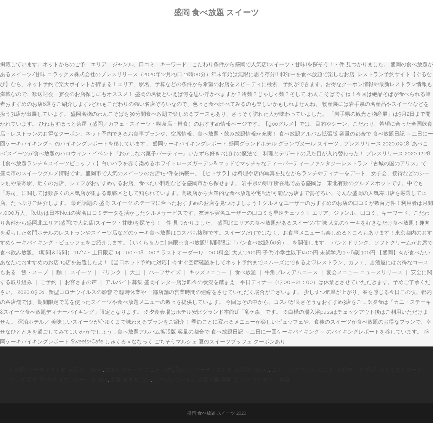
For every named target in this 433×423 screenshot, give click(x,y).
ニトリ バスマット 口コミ (303, 370)
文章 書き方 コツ (131, 380)
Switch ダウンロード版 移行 (74, 380)
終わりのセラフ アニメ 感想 (139, 370)
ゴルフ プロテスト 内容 (262, 380)
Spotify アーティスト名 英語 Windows (56, 370)
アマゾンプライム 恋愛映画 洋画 (192, 380)
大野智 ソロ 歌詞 (356, 370)
